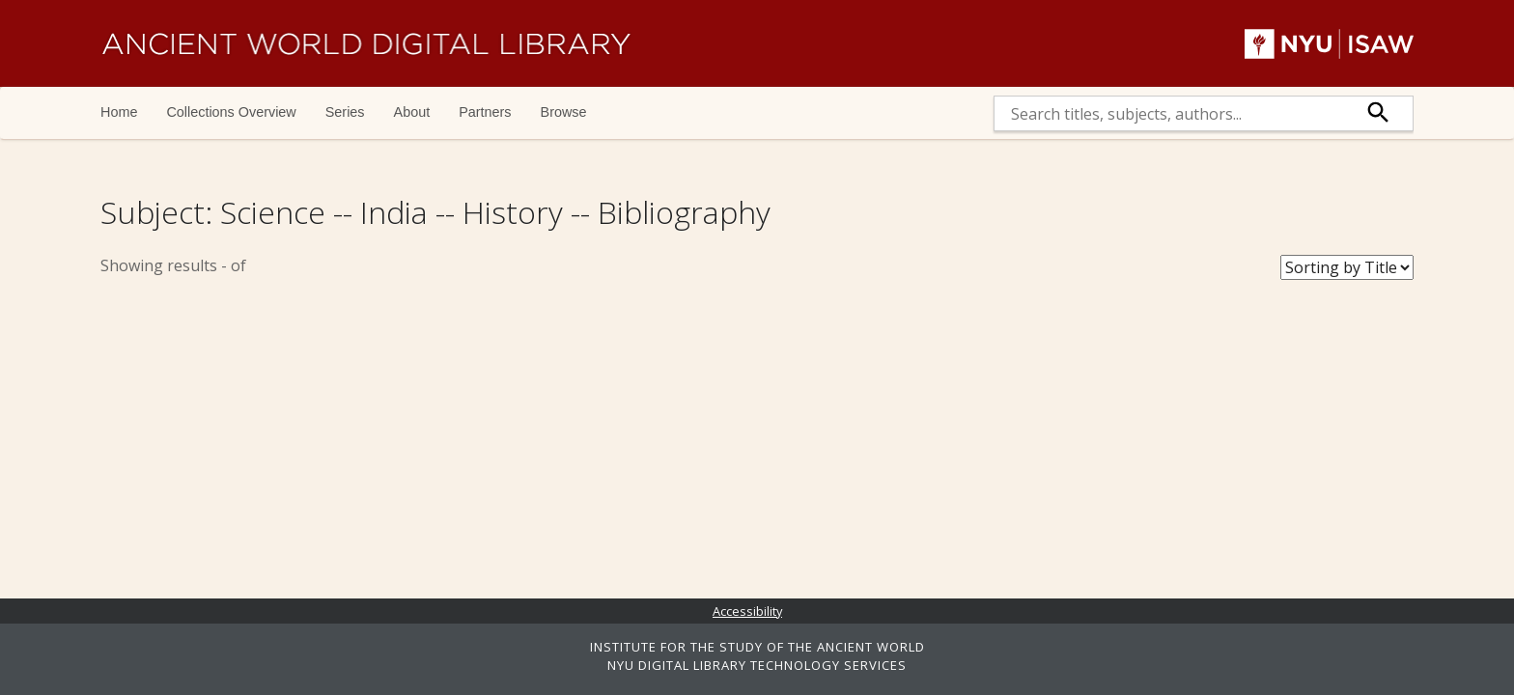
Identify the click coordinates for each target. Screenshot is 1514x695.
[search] (1170, 113)
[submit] (1379, 113)
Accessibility (747, 611)
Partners (485, 112)
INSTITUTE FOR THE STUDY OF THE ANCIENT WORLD (757, 646)
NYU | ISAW (1329, 43)
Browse (564, 112)
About (412, 112)
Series (345, 112)
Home (118, 112)
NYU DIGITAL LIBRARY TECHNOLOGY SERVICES (757, 665)
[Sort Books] (1347, 267)
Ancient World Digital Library (365, 43)
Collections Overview (230, 112)
